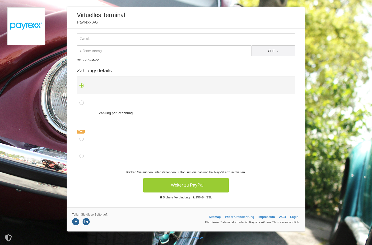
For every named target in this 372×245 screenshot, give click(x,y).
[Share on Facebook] (75, 221)
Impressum (266, 217)
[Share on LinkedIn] (86, 221)
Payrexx (197, 238)
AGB (282, 217)
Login (294, 217)
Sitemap (215, 217)
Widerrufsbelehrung (239, 217)
